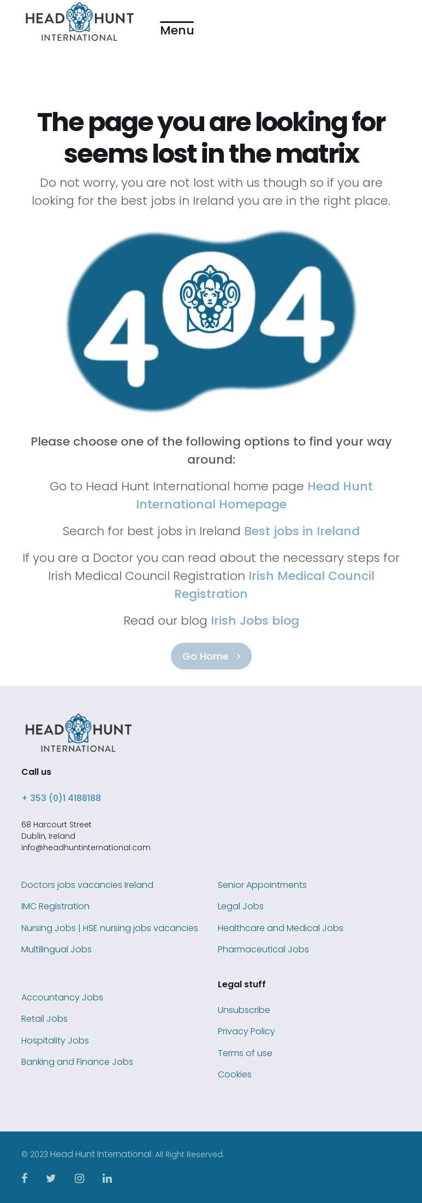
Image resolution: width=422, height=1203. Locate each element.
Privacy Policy (246, 1031)
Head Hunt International (100, 1154)
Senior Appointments (262, 885)
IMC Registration (55, 906)
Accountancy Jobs (62, 997)
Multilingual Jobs (56, 949)
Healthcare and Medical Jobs (280, 928)
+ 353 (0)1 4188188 (61, 798)
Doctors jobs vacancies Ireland (87, 885)
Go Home (211, 656)
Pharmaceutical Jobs (263, 949)
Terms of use (245, 1053)
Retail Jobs (44, 1018)
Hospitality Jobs (55, 1040)
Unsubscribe (244, 1010)
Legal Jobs (241, 906)
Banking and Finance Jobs (77, 1062)
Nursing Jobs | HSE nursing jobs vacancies (109, 928)
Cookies (235, 1074)
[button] (177, 22)
